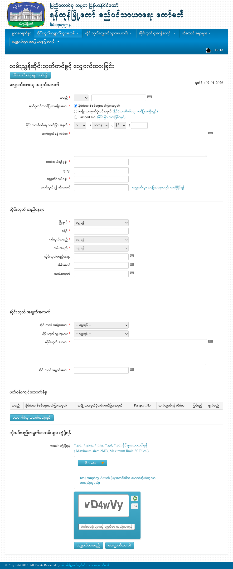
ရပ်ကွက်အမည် (59, 239)
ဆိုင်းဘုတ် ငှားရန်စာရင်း (158, 33)
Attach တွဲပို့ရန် (60, 446)
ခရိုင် (66, 231)
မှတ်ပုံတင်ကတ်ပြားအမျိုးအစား (49, 106)
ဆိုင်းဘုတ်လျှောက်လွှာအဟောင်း (109, 33)
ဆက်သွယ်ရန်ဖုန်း (58, 162)
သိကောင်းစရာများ (197, 33)
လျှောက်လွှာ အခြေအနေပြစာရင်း (36, 41)
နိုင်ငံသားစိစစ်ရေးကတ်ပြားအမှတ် (48, 125)
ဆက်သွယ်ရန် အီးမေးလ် (55, 187)
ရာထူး (66, 170)
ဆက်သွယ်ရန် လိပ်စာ (56, 134)
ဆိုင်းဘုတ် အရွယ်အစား (54, 370)
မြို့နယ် (64, 222)
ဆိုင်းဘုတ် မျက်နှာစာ (56, 333)
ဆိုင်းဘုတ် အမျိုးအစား (55, 325)
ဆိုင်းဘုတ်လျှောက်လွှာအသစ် (58, 33)
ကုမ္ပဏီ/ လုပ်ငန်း (58, 179)
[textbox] (118, 98)
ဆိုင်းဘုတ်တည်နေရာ (57, 256)
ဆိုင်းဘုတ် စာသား (57, 342)
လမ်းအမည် (62, 248)
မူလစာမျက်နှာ (21, 33)
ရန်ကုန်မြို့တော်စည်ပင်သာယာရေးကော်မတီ (84, 565)
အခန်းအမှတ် (62, 274)
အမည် (65, 98)
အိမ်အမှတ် (64, 265)
